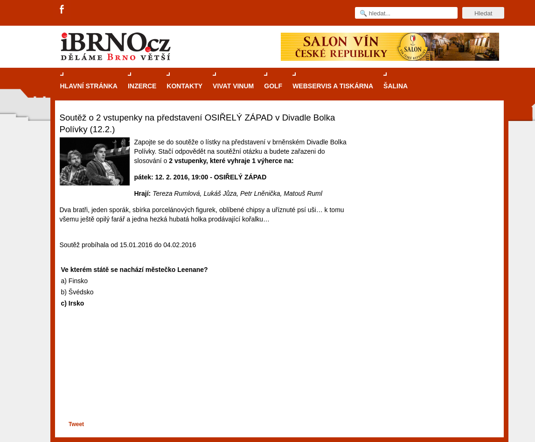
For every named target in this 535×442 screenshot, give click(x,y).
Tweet (76, 424)
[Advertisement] (203, 383)
